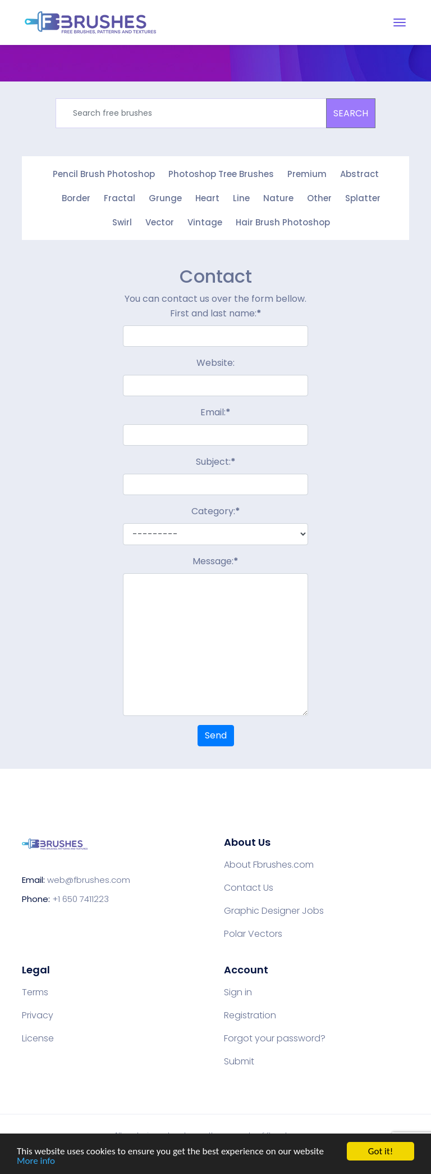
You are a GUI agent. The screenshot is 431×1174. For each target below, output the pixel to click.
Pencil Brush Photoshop (104, 174)
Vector (159, 222)
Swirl (122, 222)
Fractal (119, 198)
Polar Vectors (253, 934)
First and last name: (216, 313)
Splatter (362, 198)
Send (216, 735)
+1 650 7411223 (80, 899)
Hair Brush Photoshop (283, 222)
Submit (239, 1061)
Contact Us (248, 888)
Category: (215, 511)
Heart (207, 198)
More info (36, 1161)
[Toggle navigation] (399, 22)
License (38, 1038)
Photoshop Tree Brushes (221, 174)
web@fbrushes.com (88, 880)
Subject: (216, 461)
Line (241, 198)
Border (76, 198)
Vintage (204, 222)
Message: (215, 561)
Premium (307, 174)
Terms (35, 992)
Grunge (165, 198)
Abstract (359, 174)
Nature (278, 198)
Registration (250, 1015)
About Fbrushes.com (269, 865)
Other (319, 198)
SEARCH (350, 113)
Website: (215, 362)
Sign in (238, 992)
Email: (215, 412)
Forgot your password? (274, 1038)
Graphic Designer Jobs (274, 911)
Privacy (37, 1015)
